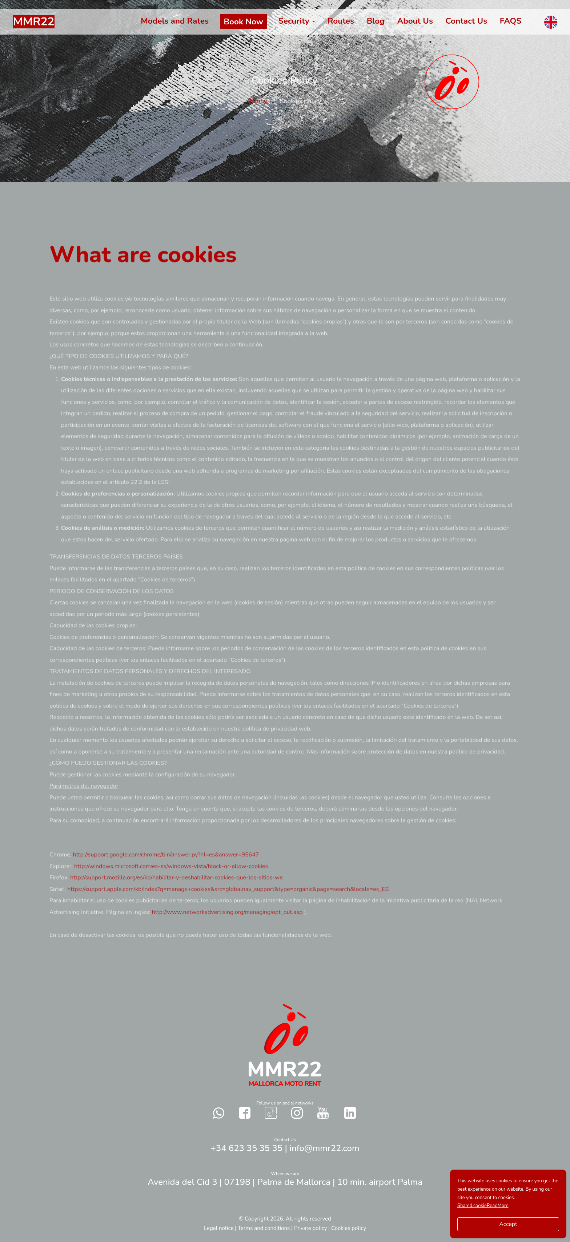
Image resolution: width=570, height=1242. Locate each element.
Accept (508, 1224)
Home (264, 100)
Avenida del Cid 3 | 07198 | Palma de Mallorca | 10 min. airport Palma (285, 1182)
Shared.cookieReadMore (483, 1205)
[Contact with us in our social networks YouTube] (323, 1113)
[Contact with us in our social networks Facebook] (244, 1113)
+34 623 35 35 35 (246, 1148)
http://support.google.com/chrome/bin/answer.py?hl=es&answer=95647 (166, 876)
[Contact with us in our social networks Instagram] (297, 1113)
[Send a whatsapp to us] (219, 1113)
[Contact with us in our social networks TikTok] (271, 1113)
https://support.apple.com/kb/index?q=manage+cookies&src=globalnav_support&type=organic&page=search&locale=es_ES (228, 910)
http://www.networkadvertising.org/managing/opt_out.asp (228, 933)
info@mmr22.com (324, 1148)
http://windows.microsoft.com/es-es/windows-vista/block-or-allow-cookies (171, 887)
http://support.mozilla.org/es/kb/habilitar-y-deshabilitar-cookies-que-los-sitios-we (176, 899)
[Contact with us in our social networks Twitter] (350, 1113)
